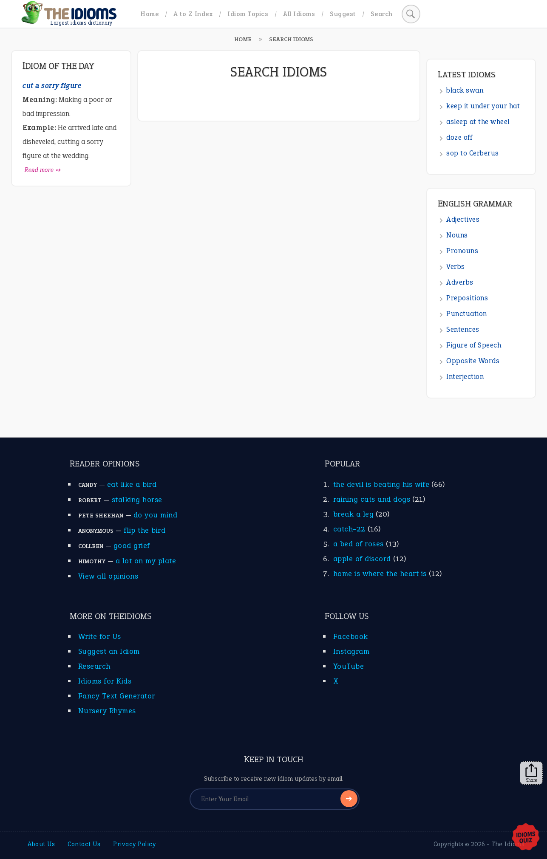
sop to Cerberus (472, 153)
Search (382, 13)
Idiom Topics (247, 13)
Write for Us (99, 636)
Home (149, 13)
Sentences (462, 329)
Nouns (457, 235)
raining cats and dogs (372, 499)
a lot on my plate (146, 561)
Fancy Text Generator (116, 696)
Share (531, 773)
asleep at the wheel (478, 122)
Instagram (351, 651)
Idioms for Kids (105, 681)
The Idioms (507, 844)
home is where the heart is (380, 573)
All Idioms (299, 13)
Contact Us (84, 844)
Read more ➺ (43, 170)
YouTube (348, 666)
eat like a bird (132, 484)
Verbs (455, 266)
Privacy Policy (134, 844)
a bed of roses (358, 544)
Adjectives (462, 219)
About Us (41, 844)
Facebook (350, 636)
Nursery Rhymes (107, 711)
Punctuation (466, 314)
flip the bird (145, 530)
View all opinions (108, 576)
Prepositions (467, 298)
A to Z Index (193, 13)
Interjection (465, 376)
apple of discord (362, 559)
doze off (459, 137)
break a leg (353, 514)
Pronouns (462, 251)
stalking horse (137, 499)
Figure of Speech (473, 345)
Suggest (343, 13)
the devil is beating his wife (381, 484)
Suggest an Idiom (109, 651)
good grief (131, 545)
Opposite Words (472, 361)
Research (94, 666)
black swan (464, 90)
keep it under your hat (483, 106)
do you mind (155, 515)
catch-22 (349, 529)
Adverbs (459, 282)
